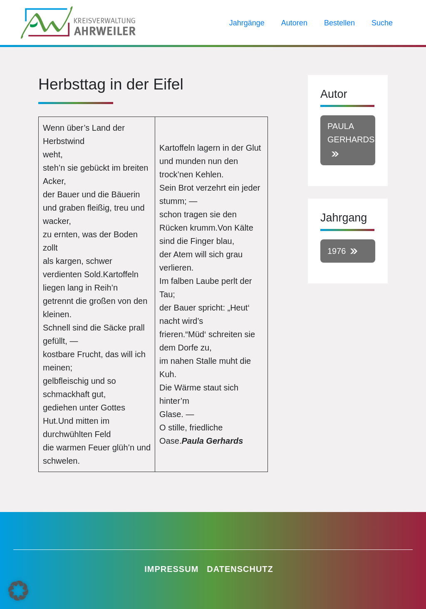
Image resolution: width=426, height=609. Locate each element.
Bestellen (339, 23)
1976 (336, 251)
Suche (382, 23)
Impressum (171, 569)
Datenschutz (240, 569)
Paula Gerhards (350, 133)
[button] (18, 590)
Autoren (294, 23)
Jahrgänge (247, 23)
